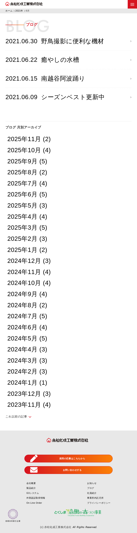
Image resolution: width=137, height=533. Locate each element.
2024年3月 (27, 360)
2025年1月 (27, 249)
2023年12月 (29, 393)
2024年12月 (29, 260)
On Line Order (34, 503)
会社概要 (31, 483)
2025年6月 (27, 194)
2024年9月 (27, 294)
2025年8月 (27, 172)
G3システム (32, 493)
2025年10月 (29, 150)
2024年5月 (27, 338)
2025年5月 (27, 205)
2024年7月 (27, 316)
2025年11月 (29, 139)
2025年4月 (27, 216)
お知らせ (91, 483)
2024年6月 (27, 327)
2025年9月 (27, 161)
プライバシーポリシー (99, 503)
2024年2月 (27, 371)
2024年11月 (29, 271)
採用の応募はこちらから (57, 458)
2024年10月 (29, 282)
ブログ (90, 488)
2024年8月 (27, 305)
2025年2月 (27, 238)
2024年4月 (27, 349)
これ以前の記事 (16, 416)
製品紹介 (31, 488)
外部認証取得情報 (35, 498)
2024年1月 (27, 382)
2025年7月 (27, 183)
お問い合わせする (56, 470)
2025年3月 (27, 227)
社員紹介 (91, 493)
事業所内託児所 (95, 498)
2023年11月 (29, 404)
